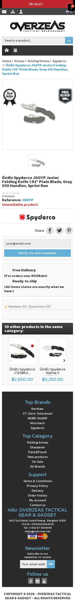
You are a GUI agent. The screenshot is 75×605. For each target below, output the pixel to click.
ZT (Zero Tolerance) (37, 413)
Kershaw (37, 408)
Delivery (38, 490)
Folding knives (37, 442)
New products (38, 456)
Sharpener (37, 447)
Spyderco (37, 427)
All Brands (37, 466)
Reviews (15, 306)
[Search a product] (33, 40)
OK (69, 40)
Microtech (37, 423)
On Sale (37, 461)
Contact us (37, 505)
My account (37, 500)
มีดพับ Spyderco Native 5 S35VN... (53, 372)
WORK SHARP (37, 418)
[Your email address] (33, 564)
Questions (39, 306)
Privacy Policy (37, 485)
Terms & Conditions (37, 481)
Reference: (11, 200)
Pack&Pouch (37, 452)
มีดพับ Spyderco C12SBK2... (22, 370)
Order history (37, 495)
